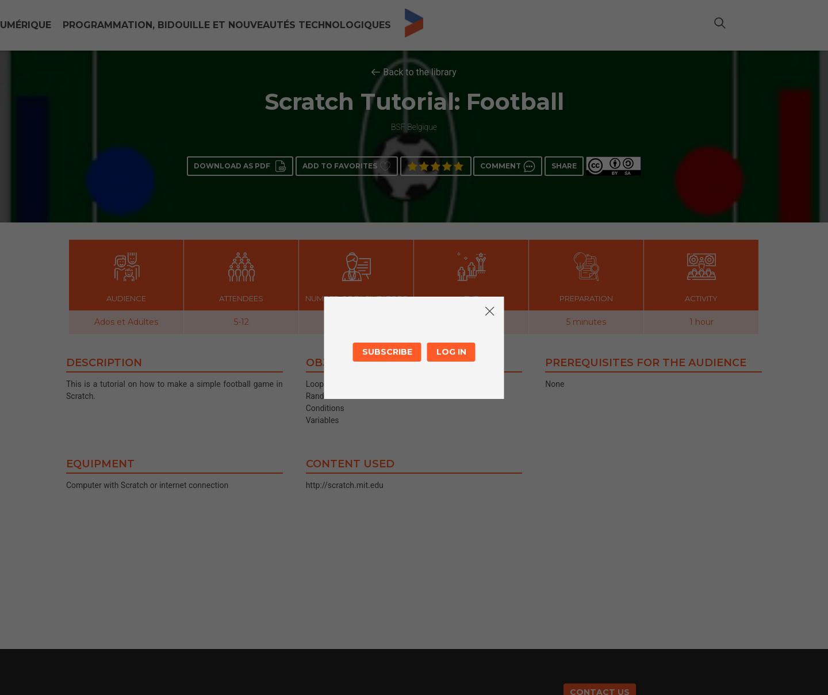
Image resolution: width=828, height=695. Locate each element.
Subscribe (387, 352)
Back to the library (420, 72)
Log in (451, 352)
